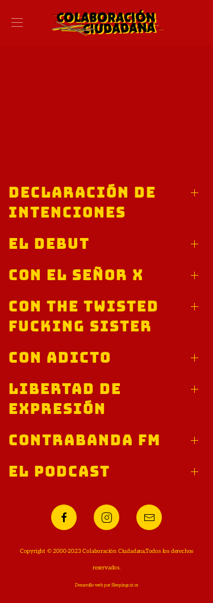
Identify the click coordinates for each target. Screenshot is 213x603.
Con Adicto (60, 357)
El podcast (59, 471)
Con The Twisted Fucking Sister (84, 316)
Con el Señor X (76, 275)
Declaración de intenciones (82, 202)
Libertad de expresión (65, 399)
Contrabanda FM (85, 440)
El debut (49, 243)
